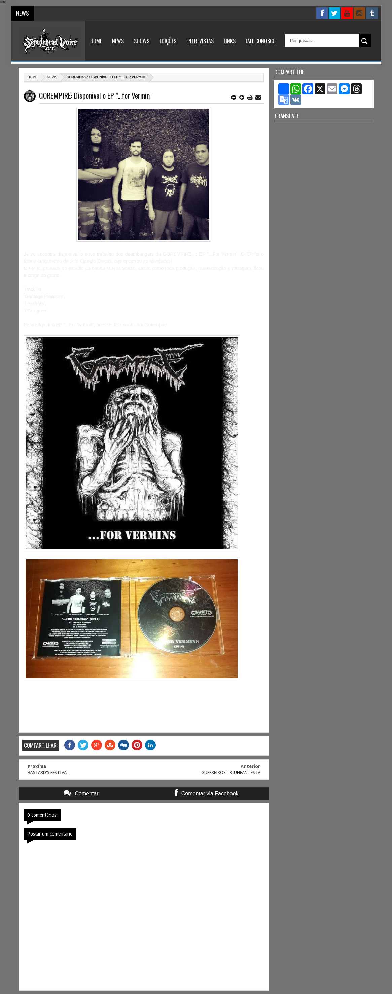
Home (96, 41)
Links (230, 41)
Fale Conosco (261, 41)
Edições (167, 41)
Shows (141, 41)
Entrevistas (200, 41)
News (118, 41)
